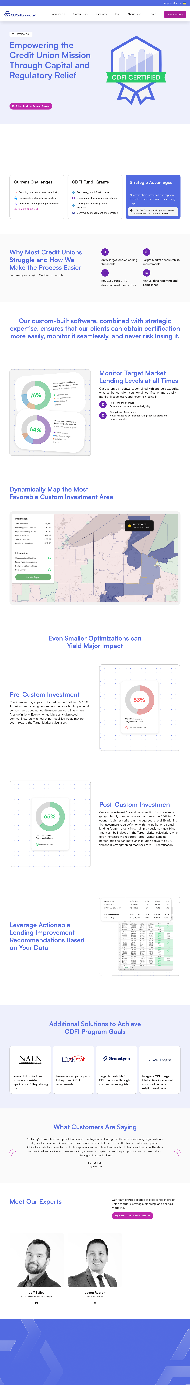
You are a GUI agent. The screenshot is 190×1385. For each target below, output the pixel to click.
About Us (133, 14)
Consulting (79, 14)
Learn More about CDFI (26, 208)
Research (99, 14)
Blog (116, 14)
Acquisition (58, 14)
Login (153, 14)
